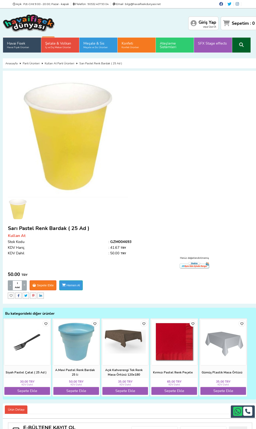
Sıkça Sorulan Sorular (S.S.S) (30, 392)
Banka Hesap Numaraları (68, 373)
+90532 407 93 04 (134, 386)
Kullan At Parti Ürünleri (60, 60)
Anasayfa (12, 60)
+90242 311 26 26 (134, 381)
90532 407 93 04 (98, 4)
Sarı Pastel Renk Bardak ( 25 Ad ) (101, 60)
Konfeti (131, 43)
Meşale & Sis (97, 43)
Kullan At (139, 84)
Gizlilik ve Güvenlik (63, 392)
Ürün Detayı (17, 330)
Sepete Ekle (166, 119)
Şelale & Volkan (59, 43)
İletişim (56, 387)
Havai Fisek (19, 43)
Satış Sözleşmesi (62, 382)
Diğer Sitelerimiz (23, 378)
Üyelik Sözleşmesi (24, 387)
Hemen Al (195, 119)
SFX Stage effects (213, 41)
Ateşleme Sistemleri (169, 43)
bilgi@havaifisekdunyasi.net (143, 4)
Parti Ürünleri (32, 60)
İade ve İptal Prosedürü (67, 378)
